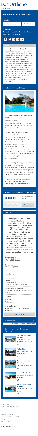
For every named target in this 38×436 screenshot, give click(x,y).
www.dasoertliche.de (8, 414)
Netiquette (4, 419)
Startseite (6, 32)
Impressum (5, 409)
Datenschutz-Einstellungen (10, 406)
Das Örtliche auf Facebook (10, 416)
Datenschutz (5, 404)
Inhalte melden (6, 421)
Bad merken (19, 314)
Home (3, 402)
